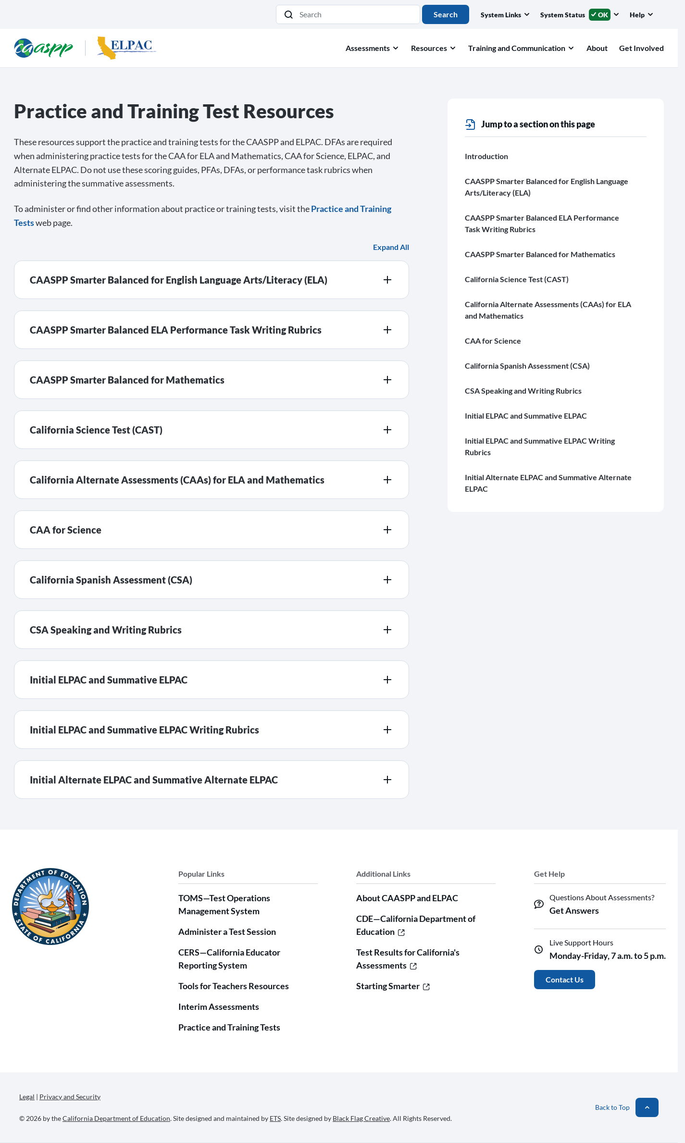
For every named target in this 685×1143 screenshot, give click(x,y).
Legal (27, 1097)
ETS (275, 1118)
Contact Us (565, 979)
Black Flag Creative (361, 1118)
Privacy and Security (69, 1097)
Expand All (391, 246)
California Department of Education (116, 1118)
